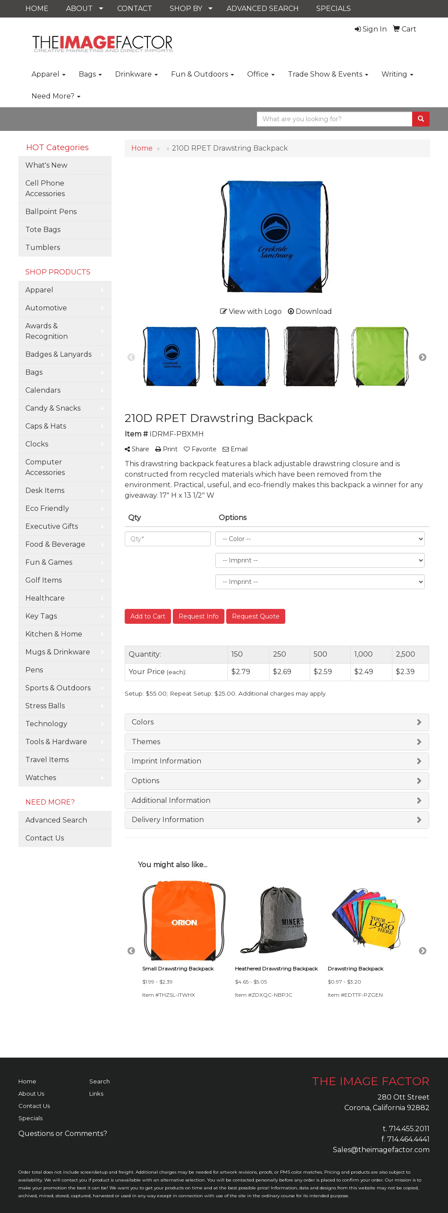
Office (261, 74)
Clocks (36, 444)
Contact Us (44, 838)
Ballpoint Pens (51, 211)
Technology (46, 724)
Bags (90, 74)
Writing (397, 74)
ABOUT (79, 8)
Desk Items (44, 490)
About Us (31, 1093)
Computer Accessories (45, 467)
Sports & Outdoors (58, 688)
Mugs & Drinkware (57, 652)
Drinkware (136, 74)
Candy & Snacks (52, 408)
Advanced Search (56, 820)
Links (96, 1093)
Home (27, 1081)
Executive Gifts (51, 526)
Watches (40, 778)
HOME (37, 8)
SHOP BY (186, 8)
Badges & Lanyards (58, 354)
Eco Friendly (47, 508)
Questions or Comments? (62, 1133)
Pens (34, 670)
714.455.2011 (409, 1129)
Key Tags (41, 616)
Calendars (42, 390)
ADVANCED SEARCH (263, 8)
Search (99, 1081)
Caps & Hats (45, 426)
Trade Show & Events (328, 74)
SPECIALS (333, 8)
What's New (46, 165)
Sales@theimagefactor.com (381, 1150)
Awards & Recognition (46, 331)
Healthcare (45, 598)
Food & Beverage (55, 544)
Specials (30, 1118)
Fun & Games (48, 562)
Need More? (56, 96)
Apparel (49, 74)
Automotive (46, 308)
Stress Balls (45, 706)
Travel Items (47, 760)
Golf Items (43, 580)
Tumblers (42, 247)
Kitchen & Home (53, 634)
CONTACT (134, 8)
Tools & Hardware (56, 742)
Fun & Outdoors (202, 74)
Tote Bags (42, 229)
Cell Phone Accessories (45, 188)
